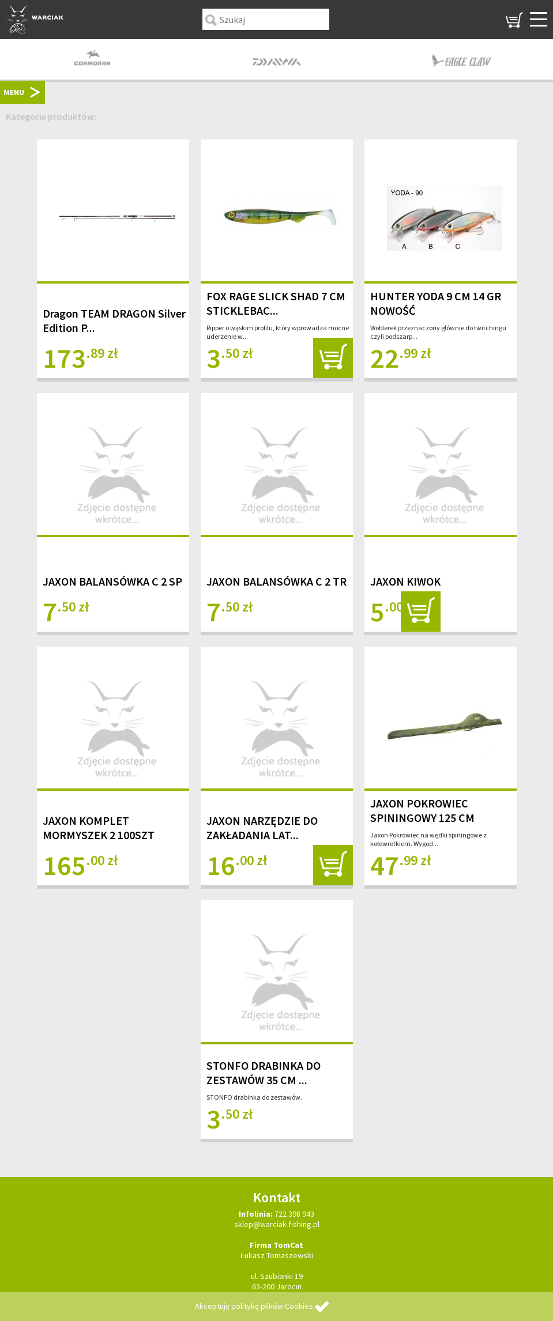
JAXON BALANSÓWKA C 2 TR (276, 581)
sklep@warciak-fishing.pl (276, 1224)
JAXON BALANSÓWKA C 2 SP (112, 581)
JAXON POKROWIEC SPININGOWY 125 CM (422, 810)
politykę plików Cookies (272, 1306)
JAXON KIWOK (405, 581)
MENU (13, 92)
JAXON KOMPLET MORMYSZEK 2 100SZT (99, 827)
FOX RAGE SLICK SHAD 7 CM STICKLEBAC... (275, 303)
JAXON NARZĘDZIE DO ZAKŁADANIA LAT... (262, 827)
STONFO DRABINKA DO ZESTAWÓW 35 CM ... (263, 1072)
